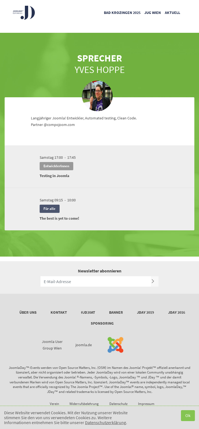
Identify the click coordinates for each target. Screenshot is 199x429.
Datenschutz (118, 403)
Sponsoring (102, 323)
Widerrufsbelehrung (84, 403)
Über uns (28, 312)
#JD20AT (88, 312)
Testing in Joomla (54, 175)
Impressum (146, 403)
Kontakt (59, 312)
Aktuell (172, 12)
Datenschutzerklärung (105, 422)
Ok (188, 415)
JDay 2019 (145, 312)
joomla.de (83, 344)
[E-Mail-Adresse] (95, 281)
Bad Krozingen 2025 (122, 12)
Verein (54, 403)
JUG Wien (152, 12)
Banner (116, 312)
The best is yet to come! (59, 218)
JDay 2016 (176, 312)
